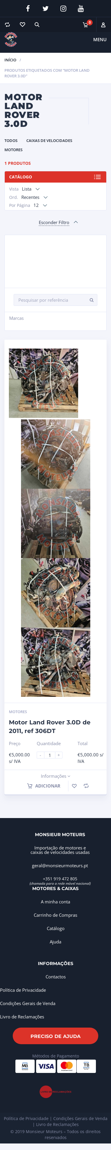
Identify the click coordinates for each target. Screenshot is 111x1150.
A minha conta (55, 902)
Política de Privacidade (23, 990)
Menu (100, 39)
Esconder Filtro (54, 222)
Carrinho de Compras (55, 915)
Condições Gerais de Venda (27, 1003)
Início (10, 60)
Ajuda (55, 942)
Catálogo (20, 177)
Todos (10, 140)
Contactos (56, 977)
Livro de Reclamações (22, 1017)
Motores (13, 149)
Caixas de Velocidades (49, 140)
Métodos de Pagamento (55, 1056)
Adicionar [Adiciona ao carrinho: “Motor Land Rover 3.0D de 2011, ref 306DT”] (43, 786)
